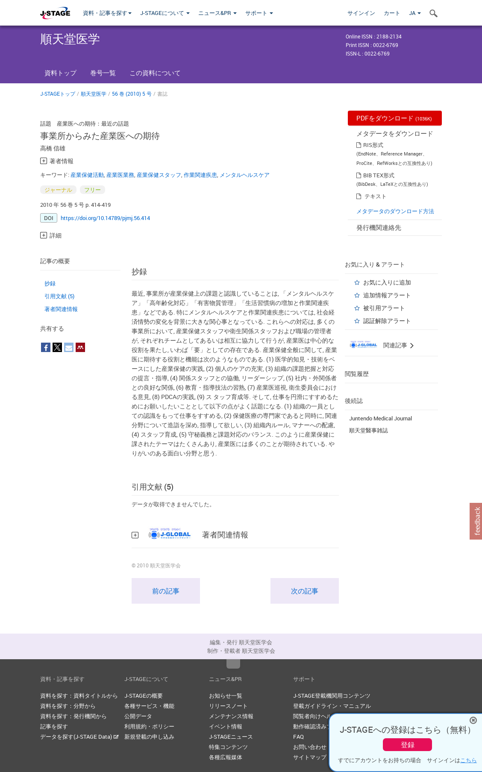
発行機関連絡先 (378, 227)
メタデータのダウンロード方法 (395, 211)
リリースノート (228, 706)
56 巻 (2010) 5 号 (132, 93)
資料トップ (60, 72)
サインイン (361, 13)
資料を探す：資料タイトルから (79, 695)
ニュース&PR (217, 13)
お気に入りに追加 (387, 282)
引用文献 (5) (59, 296)
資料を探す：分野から (68, 706)
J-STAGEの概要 (143, 695)
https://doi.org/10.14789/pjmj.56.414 (105, 218)
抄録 (50, 283)
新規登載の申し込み (149, 736)
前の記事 (165, 591)
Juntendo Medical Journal (380, 418)
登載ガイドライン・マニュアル (332, 706)
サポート (259, 13)
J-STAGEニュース (231, 736)
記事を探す (54, 726)
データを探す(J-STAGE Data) (79, 736)
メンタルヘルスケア (245, 175)
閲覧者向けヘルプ (315, 716)
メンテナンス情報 (231, 716)
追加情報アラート (387, 295)
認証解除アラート (387, 321)
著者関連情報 (61, 309)
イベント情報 (225, 726)
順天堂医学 (93, 93)
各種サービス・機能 (149, 706)
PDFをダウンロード (394, 118)
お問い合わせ (309, 747)
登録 (407, 744)
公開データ (138, 716)
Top (233, 664)
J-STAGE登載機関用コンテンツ (331, 695)
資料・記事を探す (107, 13)
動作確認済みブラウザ (321, 726)
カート (392, 13)
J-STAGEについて (165, 13)
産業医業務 (120, 175)
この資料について (155, 72)
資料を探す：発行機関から (73, 716)
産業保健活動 (87, 175)
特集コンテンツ (228, 747)
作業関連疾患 (200, 175)
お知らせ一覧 (225, 695)
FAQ (298, 736)
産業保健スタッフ (159, 175)
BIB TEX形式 (378, 175)
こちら (468, 760)
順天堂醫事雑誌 (368, 430)
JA (415, 13)
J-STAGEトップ (57, 93)
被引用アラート (384, 308)
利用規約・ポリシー (149, 726)
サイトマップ (309, 757)
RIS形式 (373, 145)
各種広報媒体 (225, 757)
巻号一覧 (103, 72)
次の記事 (304, 591)
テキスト (375, 196)
